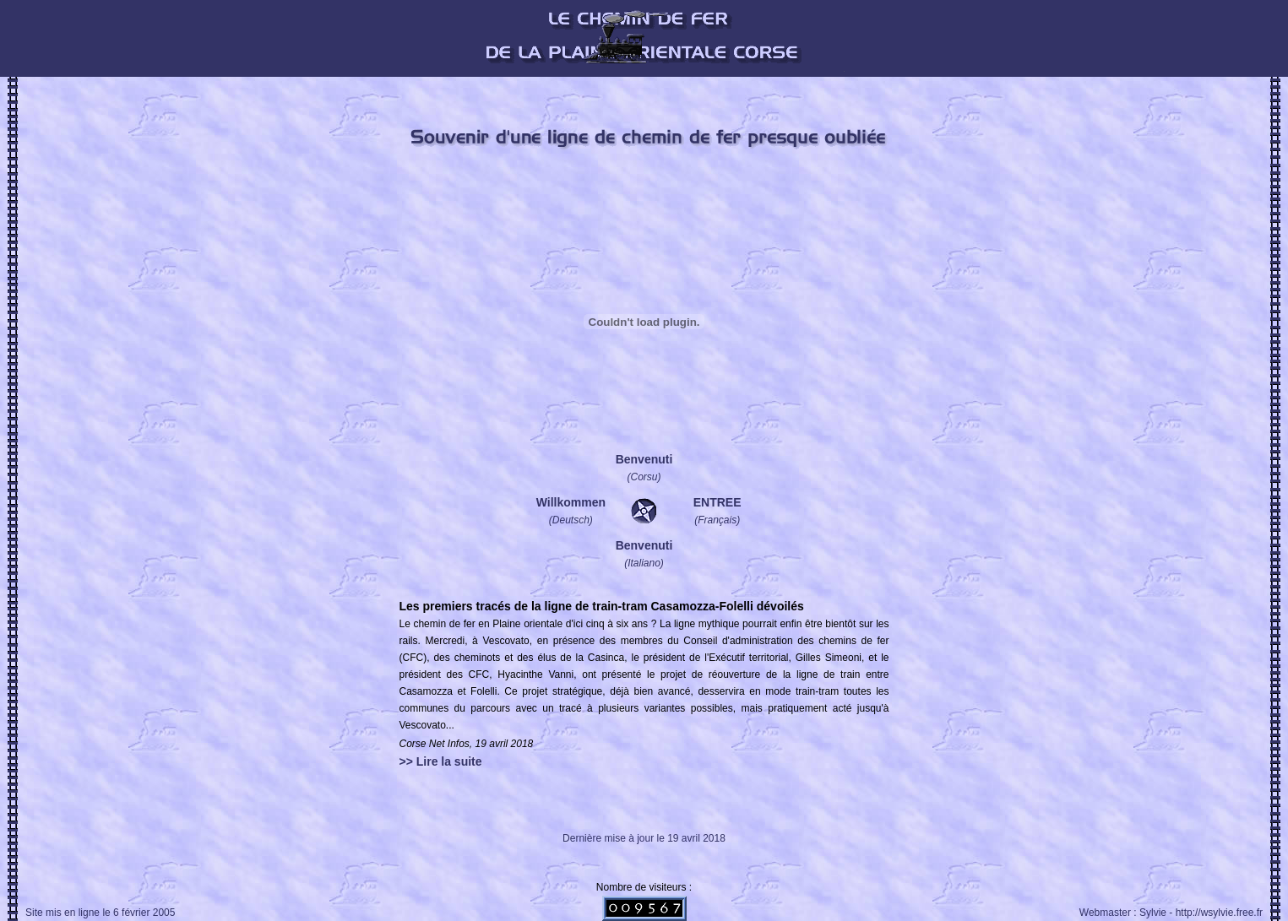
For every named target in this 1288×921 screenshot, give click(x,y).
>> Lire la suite (440, 761)
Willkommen (571, 502)
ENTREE (717, 502)
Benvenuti (644, 459)
